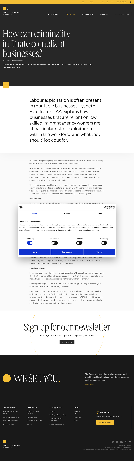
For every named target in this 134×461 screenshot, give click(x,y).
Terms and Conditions (109, 449)
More (76, 407)
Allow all (99, 252)
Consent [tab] (34, 213)
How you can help (8, 424)
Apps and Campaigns (57, 424)
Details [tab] (67, 213)
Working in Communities (58, 415)
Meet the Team (32, 417)
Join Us (29, 424)
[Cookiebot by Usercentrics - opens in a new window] (105, 207)
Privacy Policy (120, 449)
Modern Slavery (53, 14)
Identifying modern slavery (11, 417)
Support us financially (34, 420)
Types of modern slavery (10, 420)
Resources (104, 14)
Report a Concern (122, 14)
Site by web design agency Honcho (92, 449)
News (91, 2)
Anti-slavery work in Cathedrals (56, 419)
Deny (35, 252)
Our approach (87, 14)
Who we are (70, 14)
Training (100, 2)
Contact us (121, 2)
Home (83, 2)
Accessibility (127, 449)
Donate (110, 2)
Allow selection (67, 252)
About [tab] (100, 213)
